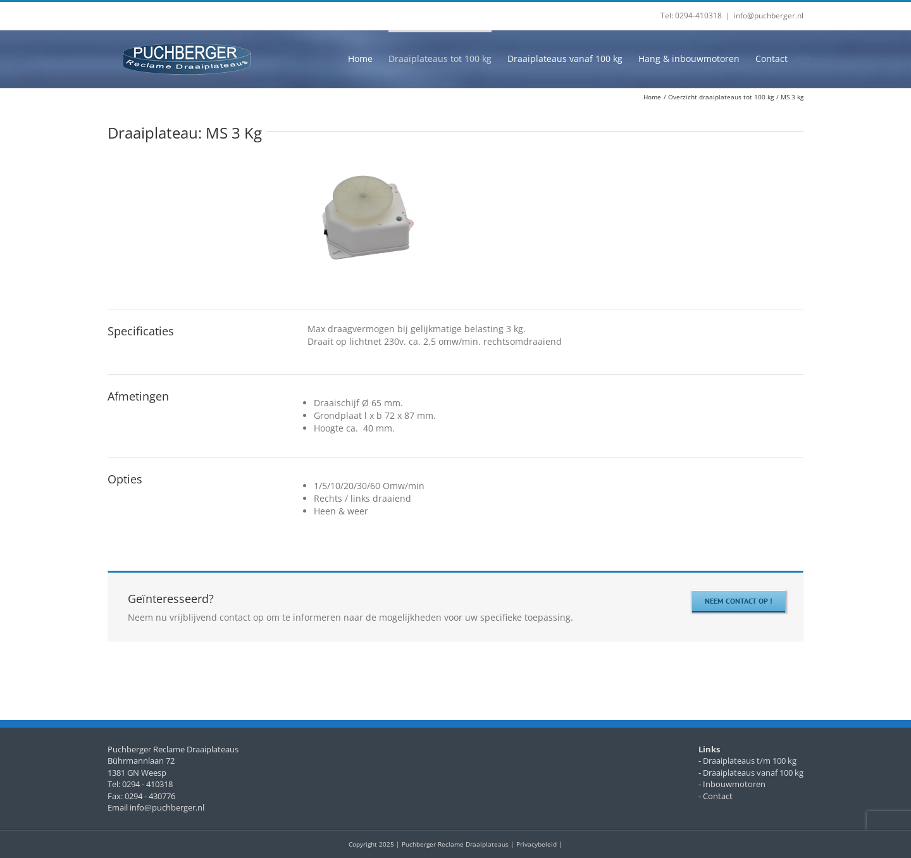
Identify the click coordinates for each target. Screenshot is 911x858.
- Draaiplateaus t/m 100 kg (747, 760)
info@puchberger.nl (768, 15)
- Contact (715, 796)
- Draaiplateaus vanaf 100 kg (750, 772)
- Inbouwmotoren (731, 784)
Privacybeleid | (539, 844)
